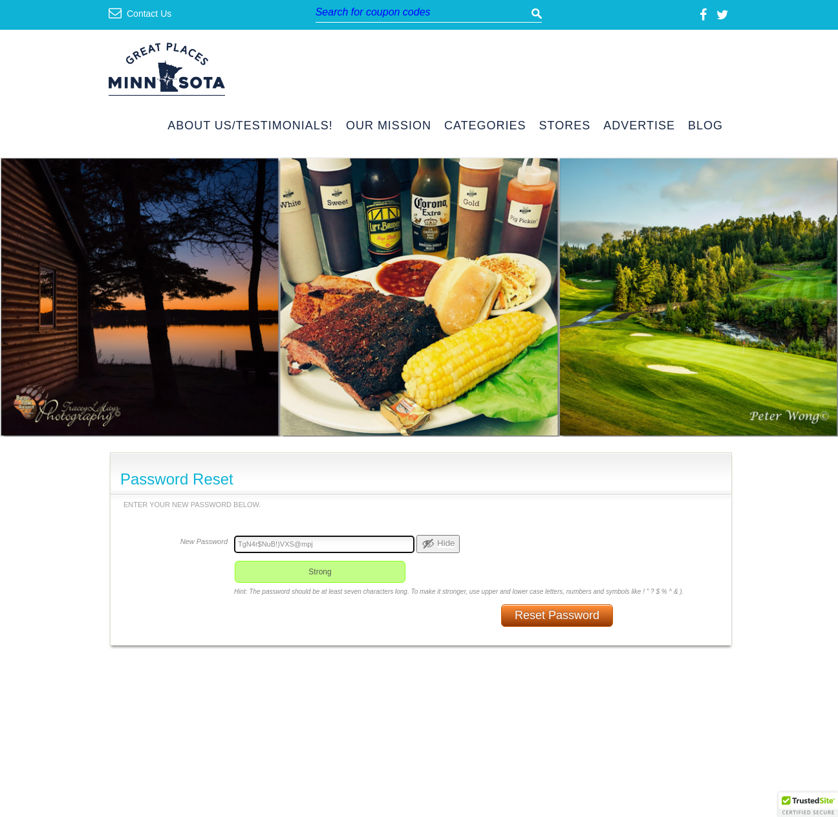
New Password (204, 541)
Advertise (639, 126)
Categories (485, 126)
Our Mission (388, 126)
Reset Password (557, 615)
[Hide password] (438, 544)
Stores (565, 126)
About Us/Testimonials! (250, 126)
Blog (705, 126)
